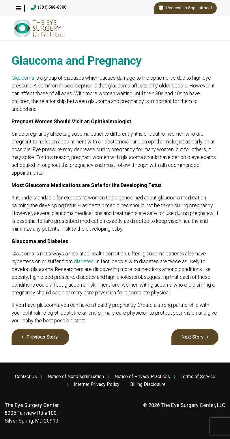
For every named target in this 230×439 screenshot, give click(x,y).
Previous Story (42, 337)
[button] (18, 8)
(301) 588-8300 (48, 7)
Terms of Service (198, 376)
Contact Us (26, 376)
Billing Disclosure (148, 384)
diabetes (84, 261)
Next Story (192, 337)
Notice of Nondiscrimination (76, 376)
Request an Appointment (185, 8)
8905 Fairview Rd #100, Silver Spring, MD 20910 (32, 413)
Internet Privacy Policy (96, 384)
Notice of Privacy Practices (142, 376)
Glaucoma (23, 78)
